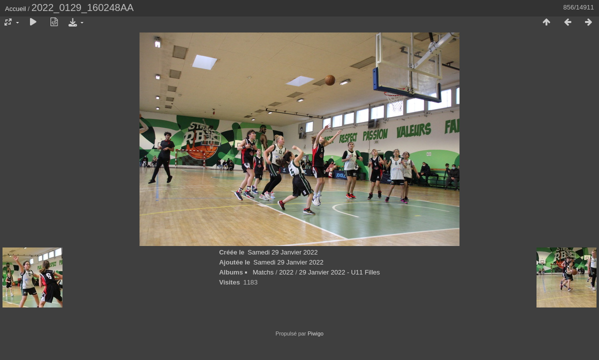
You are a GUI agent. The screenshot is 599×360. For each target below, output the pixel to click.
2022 (286, 272)
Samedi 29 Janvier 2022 (283, 252)
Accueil (15, 8)
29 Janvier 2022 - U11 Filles (339, 272)
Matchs (263, 272)
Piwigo (316, 333)
